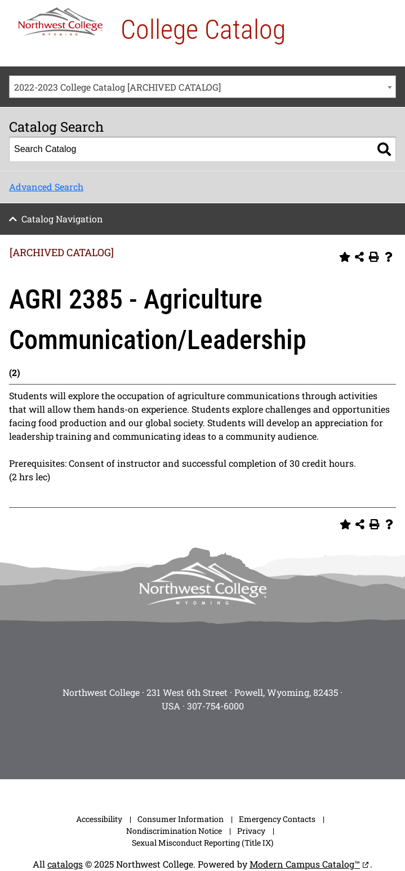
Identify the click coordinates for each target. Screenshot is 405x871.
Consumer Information (180, 819)
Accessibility (99, 819)
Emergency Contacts (277, 819)
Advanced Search (46, 187)
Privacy (251, 830)
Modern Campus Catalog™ (305, 864)
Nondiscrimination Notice (174, 830)
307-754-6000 (215, 706)
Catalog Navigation (62, 219)
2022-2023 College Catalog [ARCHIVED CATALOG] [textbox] (117, 87)
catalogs (65, 864)
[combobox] (202, 86)
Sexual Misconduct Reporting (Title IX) (202, 842)
